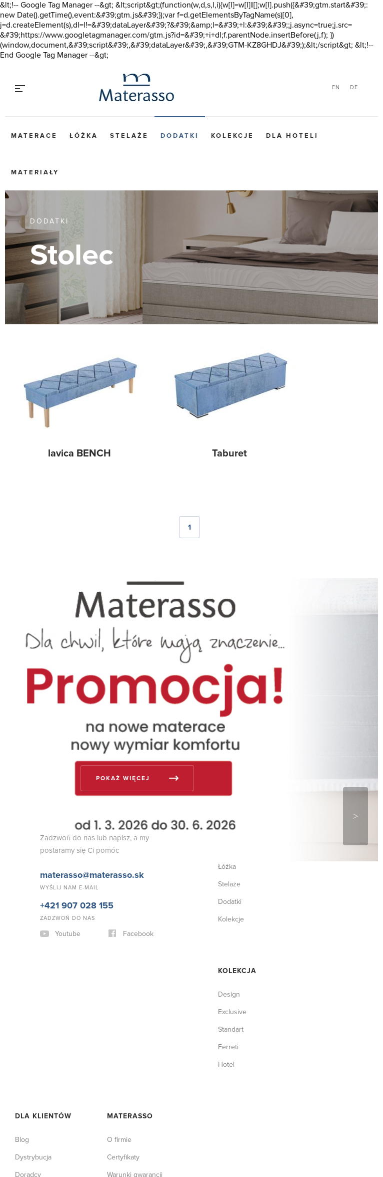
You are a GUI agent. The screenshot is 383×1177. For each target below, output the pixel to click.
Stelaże (129, 136)
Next (355, 816)
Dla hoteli (292, 136)
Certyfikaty (123, 1157)
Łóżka (84, 136)
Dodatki (179, 136)
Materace (34, 136)
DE (354, 87)
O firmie (119, 1139)
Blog (22, 1139)
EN (336, 87)
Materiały (35, 172)
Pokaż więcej (123, 778)
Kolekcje (232, 136)
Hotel (226, 1064)
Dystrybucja (33, 1157)
